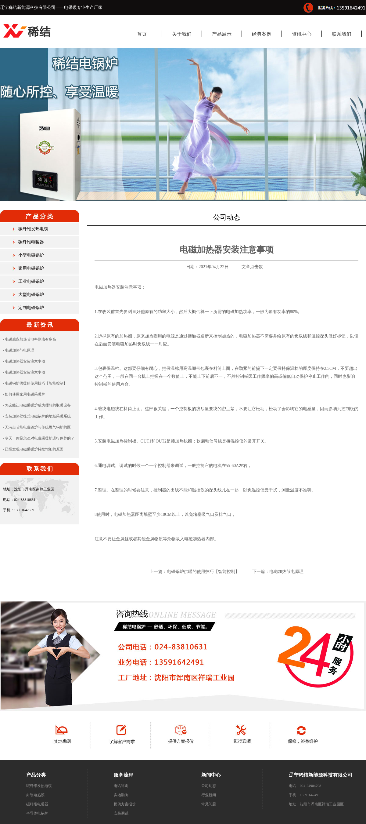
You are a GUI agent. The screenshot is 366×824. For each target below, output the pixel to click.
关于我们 (182, 34)
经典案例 (261, 34)
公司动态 (208, 786)
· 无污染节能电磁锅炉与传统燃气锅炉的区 (37, 427)
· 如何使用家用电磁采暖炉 (24, 394)
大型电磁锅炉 (31, 294)
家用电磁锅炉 (31, 268)
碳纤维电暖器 (31, 242)
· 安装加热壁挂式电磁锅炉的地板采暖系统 (37, 416)
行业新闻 (208, 795)
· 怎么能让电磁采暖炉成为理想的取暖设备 (37, 405)
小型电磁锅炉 (31, 255)
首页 (142, 34)
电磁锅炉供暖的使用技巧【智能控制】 (203, 571)
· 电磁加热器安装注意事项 (24, 361)
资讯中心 (301, 34)
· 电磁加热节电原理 (18, 350)
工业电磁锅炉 (31, 281)
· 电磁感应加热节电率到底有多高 (29, 339)
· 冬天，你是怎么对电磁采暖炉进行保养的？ (38, 438)
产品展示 (221, 34)
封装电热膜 (35, 795)
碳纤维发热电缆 (33, 229)
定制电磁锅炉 (31, 307)
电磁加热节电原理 (286, 571)
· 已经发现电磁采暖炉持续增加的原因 (33, 449)
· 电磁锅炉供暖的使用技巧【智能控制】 (35, 383)
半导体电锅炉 (37, 813)
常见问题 (208, 804)
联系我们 (341, 34)
